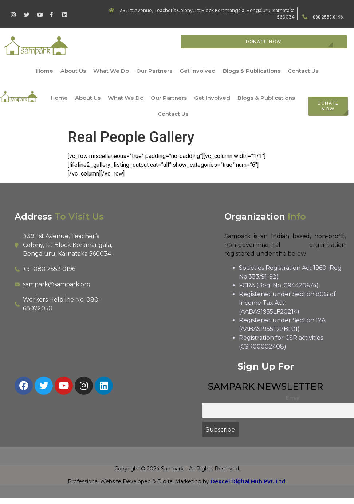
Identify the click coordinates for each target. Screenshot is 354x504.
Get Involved (198, 70)
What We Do (111, 70)
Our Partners (154, 70)
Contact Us (303, 70)
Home (44, 70)
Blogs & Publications (251, 70)
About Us (73, 70)
